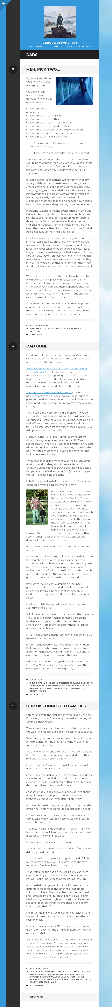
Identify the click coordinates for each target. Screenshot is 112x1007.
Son (40, 982)
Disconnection (49, 974)
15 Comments (36, 985)
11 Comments (36, 694)
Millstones (35, 331)
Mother (80, 977)
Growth (34, 977)
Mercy (77, 328)
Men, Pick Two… (43, 69)
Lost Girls (86, 686)
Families (63, 974)
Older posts (34, 997)
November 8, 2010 (38, 968)
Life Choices (72, 686)
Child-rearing (37, 683)
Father (80, 974)
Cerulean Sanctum (60, 42)
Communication (63, 972)
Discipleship (85, 683)
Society (33, 982)
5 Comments (35, 334)
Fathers (56, 328)
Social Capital (84, 979)
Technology (50, 982)
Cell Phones (36, 972)
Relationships (46, 979)
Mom (72, 977)
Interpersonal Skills (51, 977)
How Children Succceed (52, 686)
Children (51, 683)
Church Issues (64, 683)
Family (71, 974)
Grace (64, 328)
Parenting (40, 688)
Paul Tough (53, 688)
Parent (33, 979)
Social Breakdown (65, 979)
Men (71, 328)
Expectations (43, 328)
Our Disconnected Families (56, 706)
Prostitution (77, 688)
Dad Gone (37, 346)
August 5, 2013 (36, 680)
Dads (32, 328)
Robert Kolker (37, 691)
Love (66, 977)
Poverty (65, 688)
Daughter (34, 974)
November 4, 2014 (38, 325)
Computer (78, 972)
